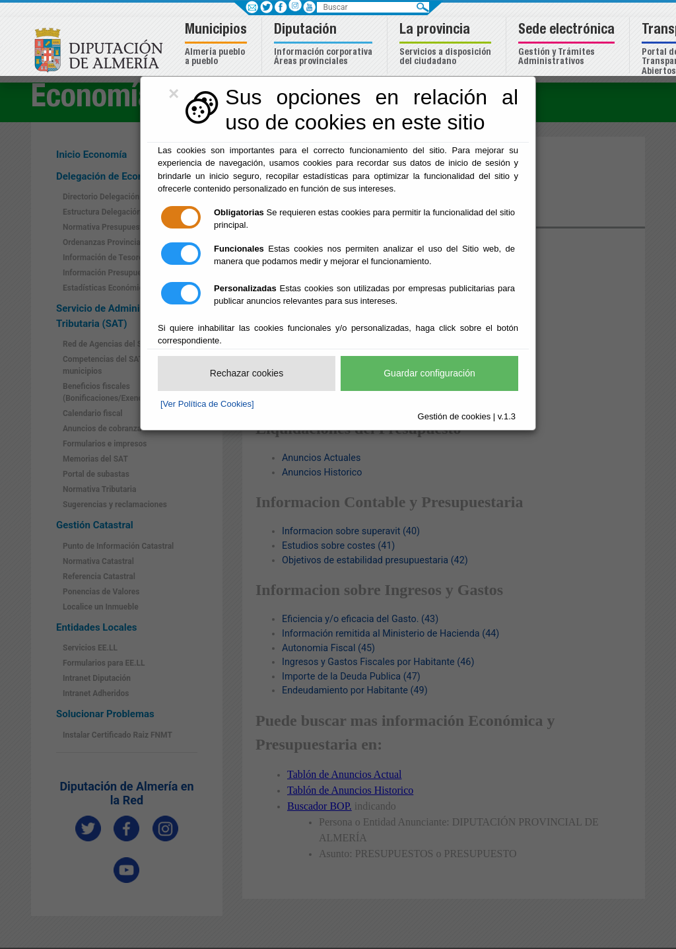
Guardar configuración (429, 373)
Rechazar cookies (246, 373)
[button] (217, 45)
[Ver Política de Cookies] (207, 404)
